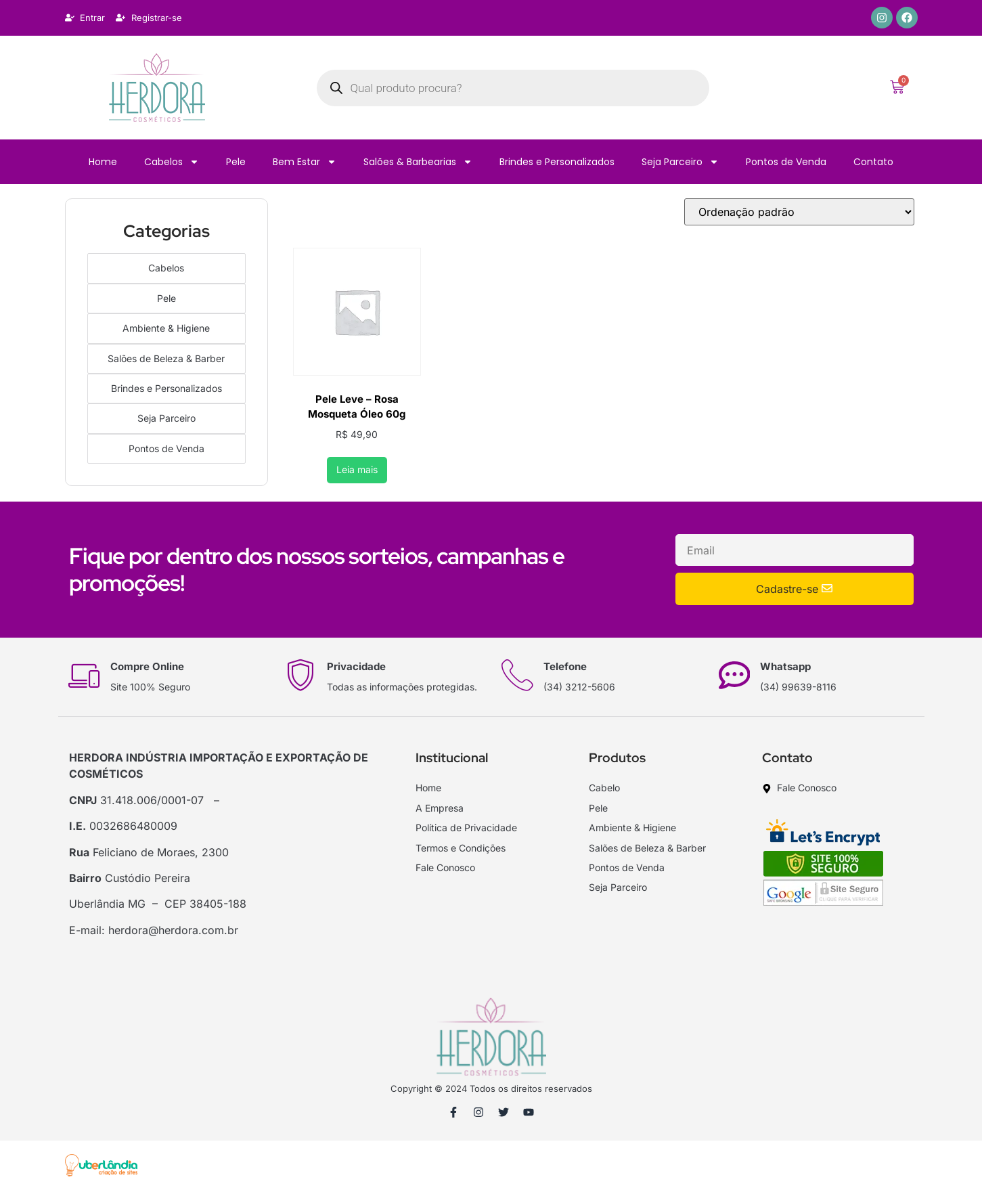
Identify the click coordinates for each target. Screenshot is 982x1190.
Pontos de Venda (786, 162)
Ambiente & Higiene (166, 326)
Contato (873, 162)
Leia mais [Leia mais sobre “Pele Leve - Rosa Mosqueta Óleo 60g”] (357, 469)
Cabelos (171, 161)
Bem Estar (304, 161)
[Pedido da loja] (799, 211)
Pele (236, 162)
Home (103, 162)
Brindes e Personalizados (557, 162)
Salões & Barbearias (417, 161)
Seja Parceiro (680, 161)
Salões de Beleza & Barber (166, 355)
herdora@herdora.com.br (173, 930)
